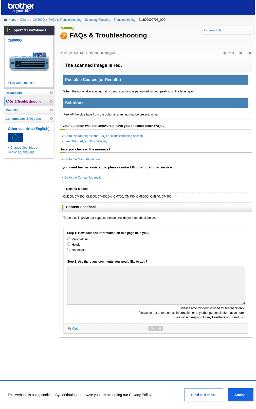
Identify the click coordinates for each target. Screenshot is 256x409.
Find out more (203, 395)
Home (12, 20)
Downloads (14, 93)
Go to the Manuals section (82, 159)
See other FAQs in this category (85, 141)
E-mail (248, 53)
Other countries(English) (28, 129)
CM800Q (39, 20)
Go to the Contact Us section (83, 177)
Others (24, 20)
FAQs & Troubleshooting (64, 20)
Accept (240, 395)
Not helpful (79, 250)
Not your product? (22, 83)
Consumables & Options (23, 119)
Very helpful (80, 239)
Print (231, 53)
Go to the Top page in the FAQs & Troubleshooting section (103, 136)
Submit (156, 328)
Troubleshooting (125, 20)
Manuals (12, 110)
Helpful (76, 244)
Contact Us (213, 30)
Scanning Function (97, 20)
